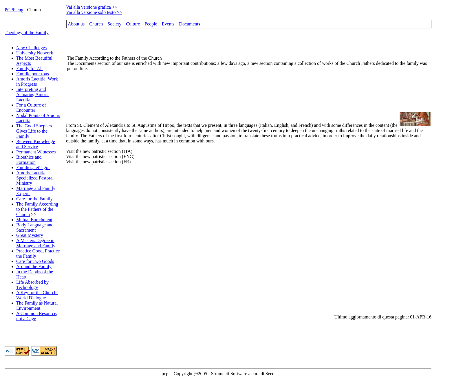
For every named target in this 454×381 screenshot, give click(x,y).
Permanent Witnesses (36, 151)
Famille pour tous (32, 73)
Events (168, 23)
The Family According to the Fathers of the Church (37, 209)
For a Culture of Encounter (31, 107)
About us (76, 23)
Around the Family (34, 266)
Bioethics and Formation (29, 160)
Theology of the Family (27, 32)
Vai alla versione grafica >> (91, 7)
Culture (133, 23)
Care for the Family (34, 198)
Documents (189, 23)
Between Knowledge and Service (35, 144)
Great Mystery (29, 235)
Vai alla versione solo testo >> (94, 12)
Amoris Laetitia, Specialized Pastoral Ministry (35, 178)
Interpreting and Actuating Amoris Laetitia (32, 94)
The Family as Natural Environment (37, 306)
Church (96, 23)
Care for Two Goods (35, 261)
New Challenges (31, 47)
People (150, 23)
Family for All (29, 68)
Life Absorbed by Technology (32, 285)
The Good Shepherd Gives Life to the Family (35, 131)
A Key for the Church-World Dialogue (37, 295)
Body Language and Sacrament (35, 227)
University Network (34, 52)
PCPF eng (14, 9)
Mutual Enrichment (34, 219)
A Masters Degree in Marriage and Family (35, 243)
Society (114, 23)
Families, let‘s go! (33, 167)
